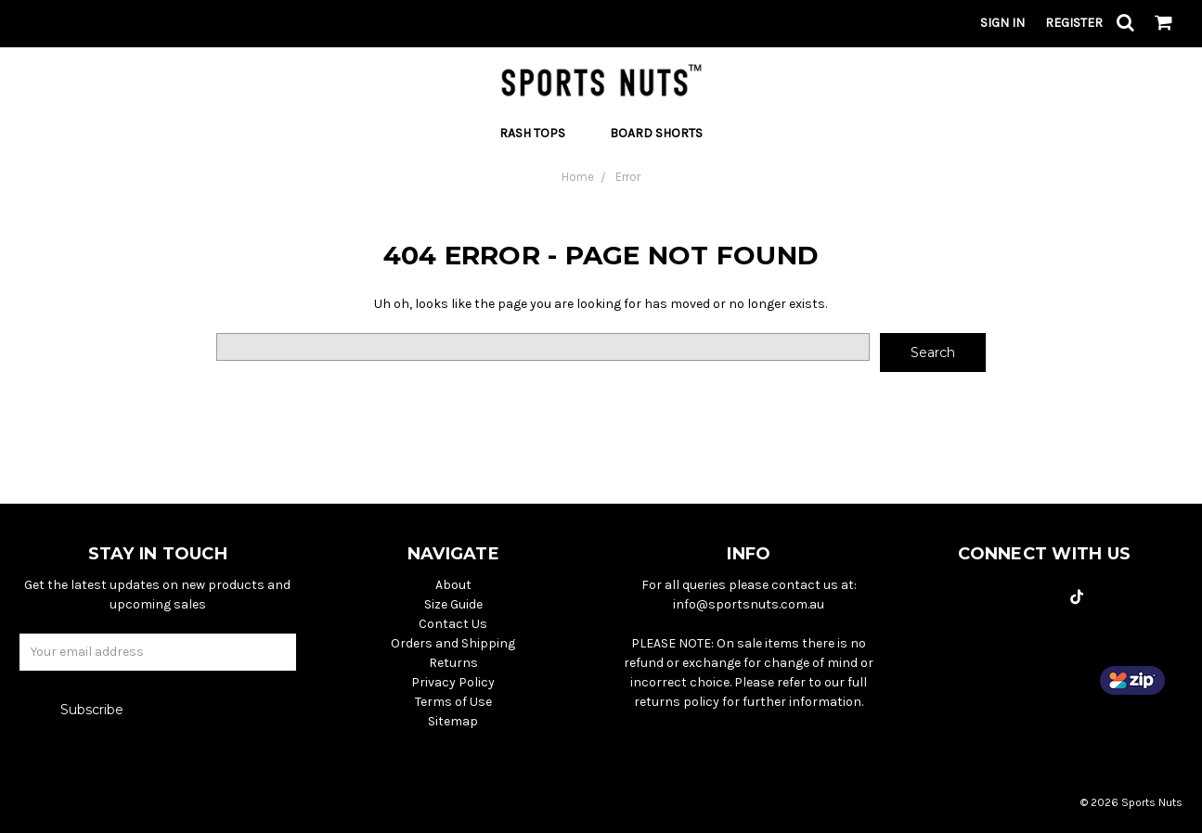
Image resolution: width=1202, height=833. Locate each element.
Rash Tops (539, 133)
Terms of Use (453, 702)
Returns (453, 663)
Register (1074, 23)
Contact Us (453, 624)
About (453, 585)
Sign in (1002, 23)
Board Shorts (656, 133)
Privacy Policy (453, 682)
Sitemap (453, 721)
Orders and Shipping (453, 643)
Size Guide (453, 604)
